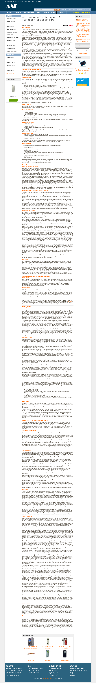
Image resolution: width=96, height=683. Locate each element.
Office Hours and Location (78, 670)
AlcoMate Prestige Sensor (83, 41)
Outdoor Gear (11, 40)
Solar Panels (11, 48)
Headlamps (10, 34)
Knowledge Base (29, 12)
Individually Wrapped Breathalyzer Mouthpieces (82, 27)
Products (18, 12)
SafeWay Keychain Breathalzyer (81, 37)
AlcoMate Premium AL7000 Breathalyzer (48, 659)
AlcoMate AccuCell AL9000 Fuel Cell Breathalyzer (64, 659)
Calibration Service (55, 668)
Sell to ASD (73, 674)
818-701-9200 (14, 675)
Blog (71, 672)
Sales (38, 12)
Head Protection (12, 32)
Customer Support (72, 9)
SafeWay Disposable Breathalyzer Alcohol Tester (82, 20)
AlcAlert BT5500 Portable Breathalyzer (48, 647)
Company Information (77, 668)
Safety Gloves (11, 45)
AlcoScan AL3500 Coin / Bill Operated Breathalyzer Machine (31, 647)
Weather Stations (12, 51)
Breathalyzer (11, 21)
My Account (63, 9)
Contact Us (61, 12)
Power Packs (10, 43)
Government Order (33, 672)
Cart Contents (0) (81, 9)
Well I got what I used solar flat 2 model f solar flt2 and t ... (82, 69)
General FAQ (10, 57)
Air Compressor (11, 18)
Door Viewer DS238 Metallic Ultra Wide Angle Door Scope (83, 23)
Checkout (88, 9)
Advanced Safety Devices (47, 678)
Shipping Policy (11, 59)
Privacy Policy (11, 62)
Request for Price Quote (35, 668)
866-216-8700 (16, 674)
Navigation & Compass (13, 37)
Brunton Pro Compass (13, 24)
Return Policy (11, 65)
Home (10, 12)
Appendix (70, 301)
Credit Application (33, 670)
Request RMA (53, 675)
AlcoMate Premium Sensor (83, 25)
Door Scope (10, 26)
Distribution (31, 674)
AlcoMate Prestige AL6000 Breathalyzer (65, 647)
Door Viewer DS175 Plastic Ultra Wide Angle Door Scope (83, 30)
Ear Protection (11, 29)
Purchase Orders (12, 68)
